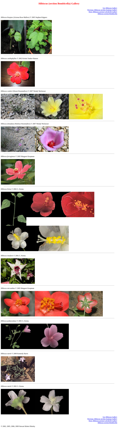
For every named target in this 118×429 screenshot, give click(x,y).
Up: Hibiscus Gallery (110, 8)
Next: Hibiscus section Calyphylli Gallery (103, 12)
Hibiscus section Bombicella (107, 14)
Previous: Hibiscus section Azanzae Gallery (102, 10)
